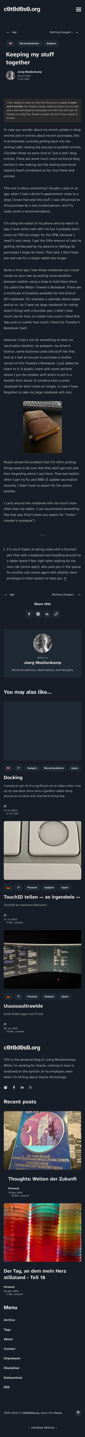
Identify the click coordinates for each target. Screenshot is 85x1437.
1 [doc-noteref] (12, 309)
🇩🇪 (8, 887)
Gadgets (51, 43)
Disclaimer (11, 1368)
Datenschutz (13, 1377)
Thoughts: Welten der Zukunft (42, 1179)
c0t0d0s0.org (22, 9)
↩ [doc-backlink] (65, 578)
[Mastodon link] (6, 1087)
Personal (13, 1188)
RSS (7, 1387)
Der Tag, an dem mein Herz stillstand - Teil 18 (35, 1274)
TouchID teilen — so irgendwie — (42, 897)
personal (32, 887)
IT (18, 768)
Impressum (12, 1358)
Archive (9, 1320)
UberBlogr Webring (42, 1427)
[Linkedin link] (22, 1087)
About (8, 1339)
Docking (13, 777)
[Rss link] (30, 1087)
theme (58, 1413)
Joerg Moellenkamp (29, 71)
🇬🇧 (10, 43)
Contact (9, 1349)
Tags (7, 1329)
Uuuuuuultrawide (23, 1006)
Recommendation (29, 43)
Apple (74, 768)
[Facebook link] (14, 1087)
